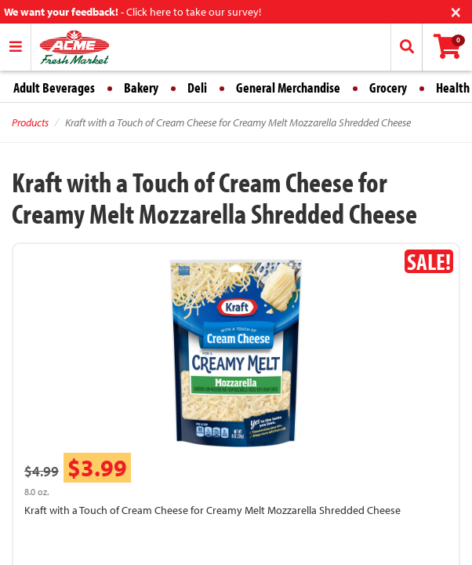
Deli (197, 87)
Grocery (388, 87)
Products (30, 122)
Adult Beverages (54, 87)
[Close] (456, 10)
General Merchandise (288, 87)
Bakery (141, 87)
